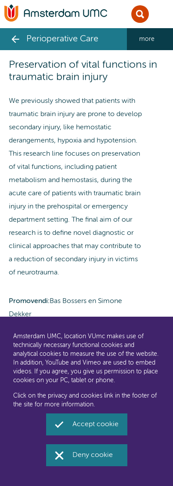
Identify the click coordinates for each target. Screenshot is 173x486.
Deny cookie (92, 455)
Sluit (140, 14)
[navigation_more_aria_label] (150, 39)
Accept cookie (95, 424)
